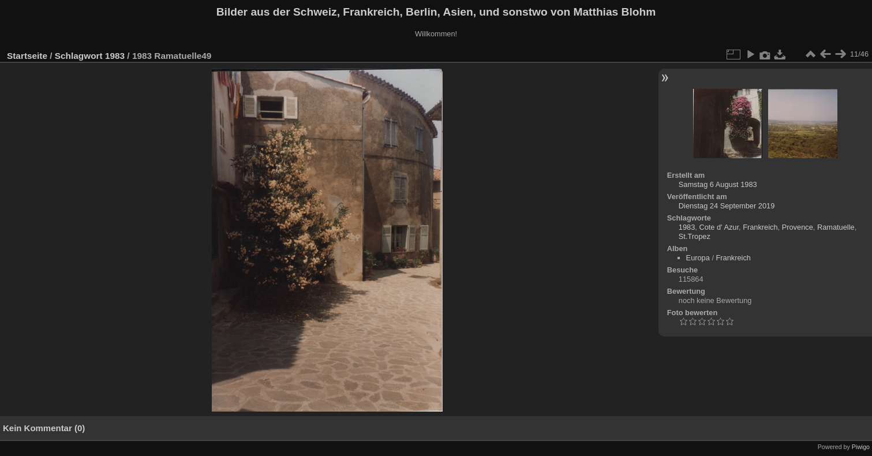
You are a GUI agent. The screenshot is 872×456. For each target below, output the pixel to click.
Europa (698, 257)
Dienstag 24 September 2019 (726, 205)
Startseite (27, 56)
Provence (797, 227)
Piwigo (861, 446)
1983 (115, 56)
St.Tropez (694, 236)
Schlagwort (79, 56)
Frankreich (760, 227)
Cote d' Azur (719, 227)
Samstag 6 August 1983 (718, 184)
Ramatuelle (836, 227)
